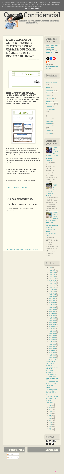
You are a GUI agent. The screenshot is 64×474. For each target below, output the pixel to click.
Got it (37, 9)
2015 (50, 420)
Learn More (29, 9)
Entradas (10, 454)
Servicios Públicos (51, 126)
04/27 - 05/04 (52, 328)
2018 (50, 415)
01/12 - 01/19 (52, 356)
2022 (50, 407)
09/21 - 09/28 (52, 296)
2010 (50, 430)
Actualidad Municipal (51, 82)
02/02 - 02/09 (52, 350)
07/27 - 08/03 (52, 306)
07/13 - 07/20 (52, 309)
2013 (50, 424)
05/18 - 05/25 (52, 322)
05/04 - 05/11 (52, 326)
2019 (50, 413)
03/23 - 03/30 (52, 337)
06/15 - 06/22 (52, 317)
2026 (50, 267)
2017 (50, 417)
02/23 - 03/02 (52, 345)
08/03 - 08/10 (52, 304)
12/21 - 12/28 (52, 272)
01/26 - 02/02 (52, 352)
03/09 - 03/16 (52, 341)
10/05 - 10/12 (52, 293)
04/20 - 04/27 (52, 330)
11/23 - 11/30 (52, 280)
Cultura (18, 59)
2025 (50, 269)
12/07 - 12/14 (52, 276)
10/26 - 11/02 (52, 287)
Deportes (48, 95)
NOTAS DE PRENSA (51, 114)
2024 (50, 404)
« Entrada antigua (13, 249)
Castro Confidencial (32, 15)
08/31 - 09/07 (52, 300)
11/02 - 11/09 (52, 285)
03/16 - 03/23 (52, 339)
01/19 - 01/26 (52, 354)
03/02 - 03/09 (52, 343)
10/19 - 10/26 (52, 289)
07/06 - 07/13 (52, 311)
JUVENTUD (49, 106)
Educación (49, 101)
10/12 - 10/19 (52, 291)
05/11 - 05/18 (52, 324)
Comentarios (11, 457)
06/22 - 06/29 (52, 315)
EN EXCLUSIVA (50, 98)
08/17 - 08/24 (52, 302)
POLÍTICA (49, 118)
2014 (50, 422)
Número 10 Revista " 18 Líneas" (17, 187)
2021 (50, 409)
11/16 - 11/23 (52, 282)
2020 (50, 411)
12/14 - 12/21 (52, 274)
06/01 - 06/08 (52, 319)
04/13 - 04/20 (52, 332)
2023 (50, 406)
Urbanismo (49, 133)
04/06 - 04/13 (52, 333)
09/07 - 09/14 (52, 298)
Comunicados (50, 90)
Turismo (48, 130)
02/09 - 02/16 (52, 348)
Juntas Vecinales (50, 109)
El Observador (50, 104)
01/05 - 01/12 (52, 357)
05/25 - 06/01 (52, 320)
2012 (50, 426)
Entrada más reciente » (31, 249)
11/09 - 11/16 (52, 283)
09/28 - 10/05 (52, 295)
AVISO (48, 80)
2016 (50, 418)
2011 (50, 428)
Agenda (48, 87)
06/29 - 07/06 (52, 313)
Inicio (21, 249)
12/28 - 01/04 (52, 271)
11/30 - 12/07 (52, 278)
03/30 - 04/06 (52, 335)
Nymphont (55, 471)
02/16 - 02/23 (52, 346)
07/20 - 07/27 (52, 308)
